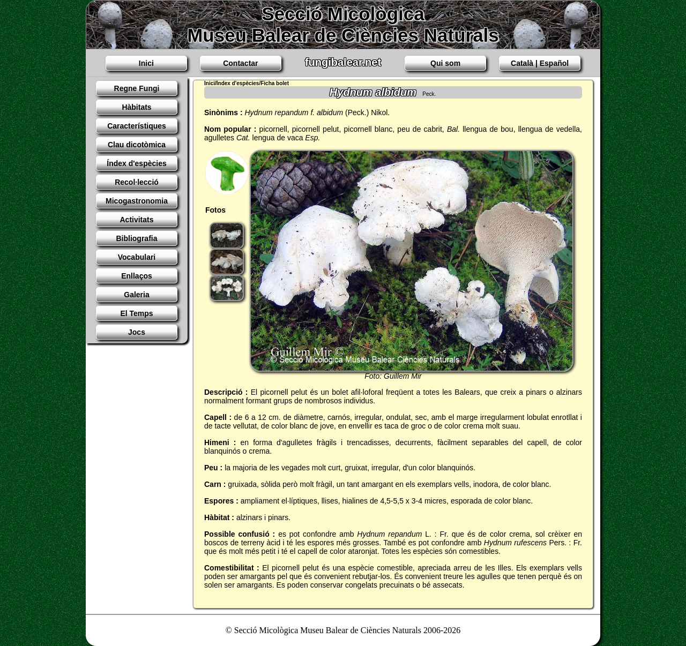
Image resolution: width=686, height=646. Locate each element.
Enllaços (136, 276)
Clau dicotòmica (137, 144)
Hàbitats (136, 107)
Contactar (240, 63)
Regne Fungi (137, 88)
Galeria (136, 294)
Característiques (136, 126)
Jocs (136, 332)
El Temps (136, 313)
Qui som (445, 63)
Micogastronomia (137, 201)
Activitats (136, 219)
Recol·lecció (137, 182)
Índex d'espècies (137, 163)
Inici (146, 63)
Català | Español (540, 63)
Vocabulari (137, 257)
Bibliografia (136, 238)
